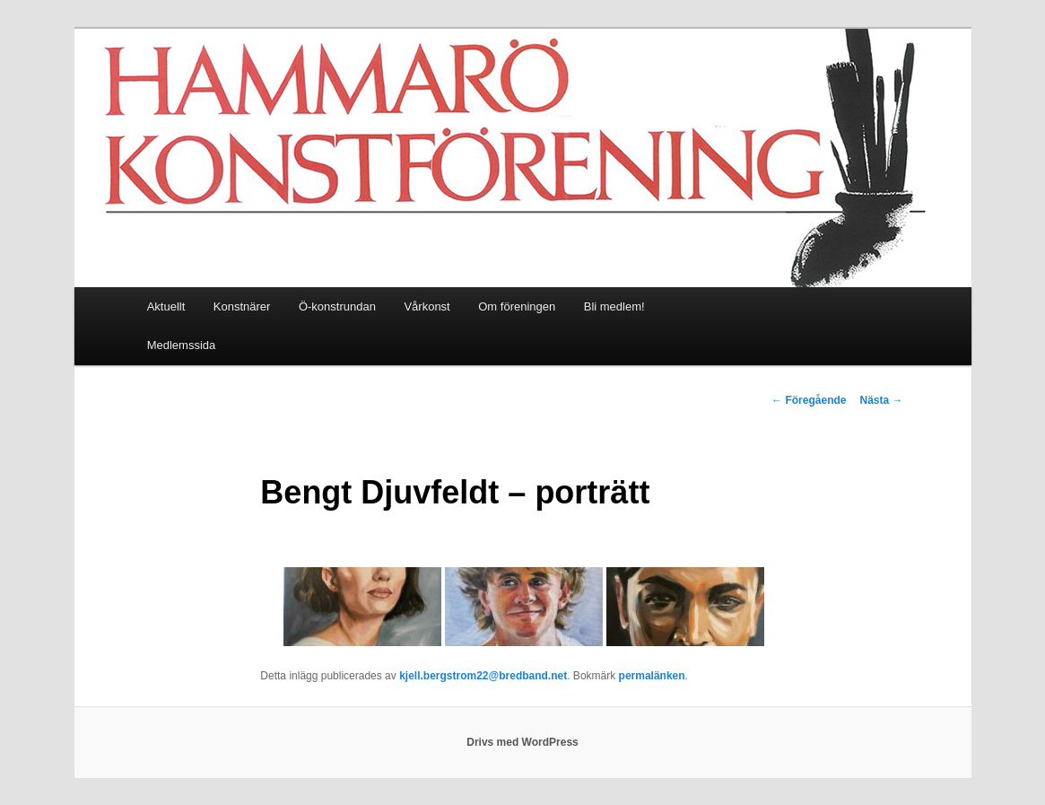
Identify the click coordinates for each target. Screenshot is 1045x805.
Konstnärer (242, 306)
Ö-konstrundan (337, 306)
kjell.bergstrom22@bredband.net (483, 675)
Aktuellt (166, 306)
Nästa (880, 400)
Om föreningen (516, 306)
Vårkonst (426, 306)
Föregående (808, 400)
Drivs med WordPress (522, 742)
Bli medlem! (614, 306)
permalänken (652, 675)
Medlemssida (181, 345)
